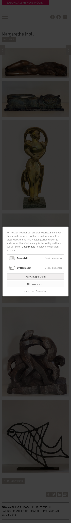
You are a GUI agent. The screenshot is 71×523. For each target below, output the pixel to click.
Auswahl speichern (36, 276)
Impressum (29, 291)
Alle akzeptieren (35, 284)
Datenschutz (28, 246)
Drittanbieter (24, 267)
